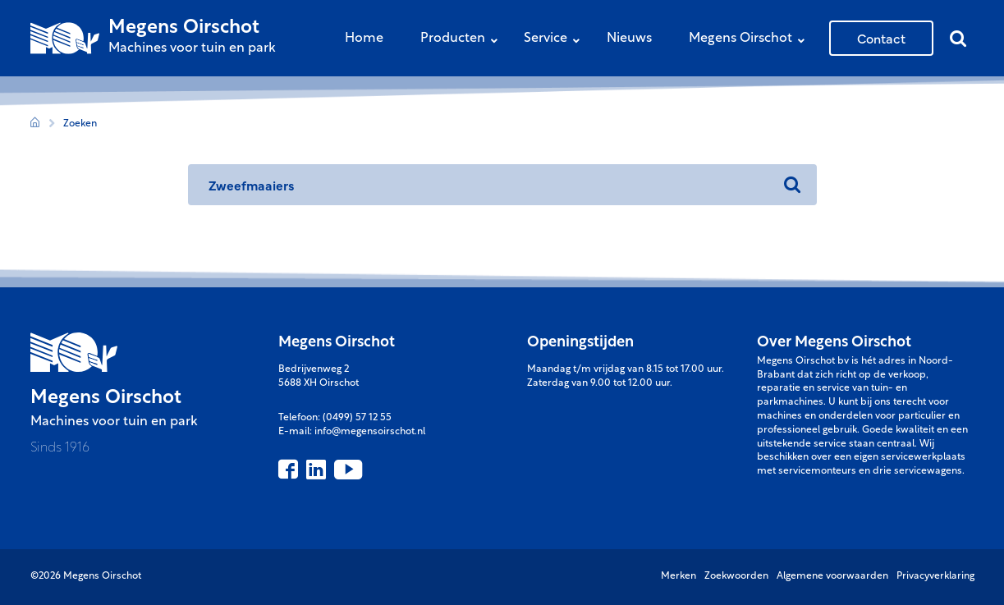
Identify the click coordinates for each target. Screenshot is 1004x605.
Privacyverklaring (935, 576)
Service (556, 40)
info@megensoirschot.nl (369, 432)
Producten (463, 40)
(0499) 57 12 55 (357, 418)
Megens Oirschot (751, 40)
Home (364, 38)
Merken (678, 576)
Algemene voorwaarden (832, 576)
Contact (881, 38)
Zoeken (80, 124)
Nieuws (629, 38)
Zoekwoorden (736, 576)
